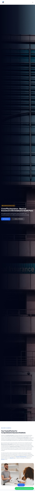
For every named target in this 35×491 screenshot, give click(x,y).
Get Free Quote (6, 218)
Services (2, 459)
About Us (11, 458)
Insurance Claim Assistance (21, 456)
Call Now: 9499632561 (18, 218)
